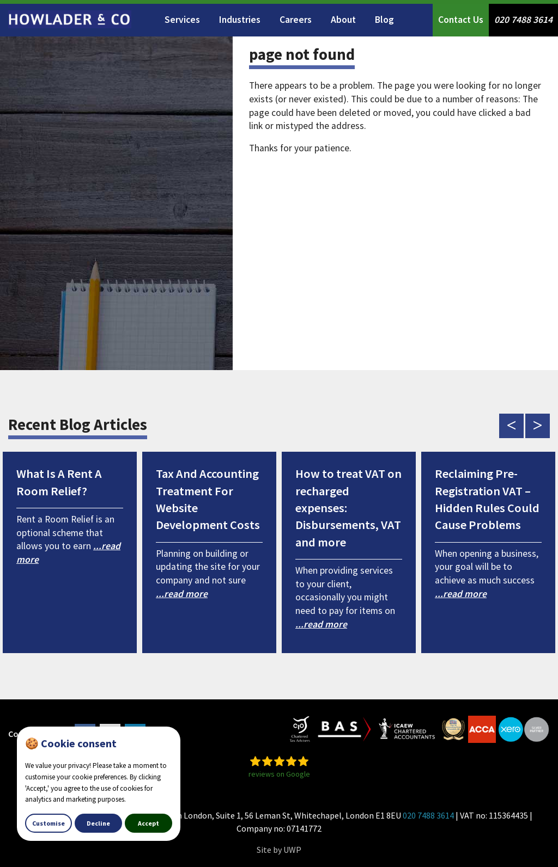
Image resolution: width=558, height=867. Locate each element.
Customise (48, 823)
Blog (384, 20)
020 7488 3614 (523, 20)
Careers (296, 20)
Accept (148, 823)
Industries (239, 20)
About (343, 20)
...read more (182, 594)
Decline (98, 823)
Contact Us (460, 20)
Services (182, 20)
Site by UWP (279, 849)
